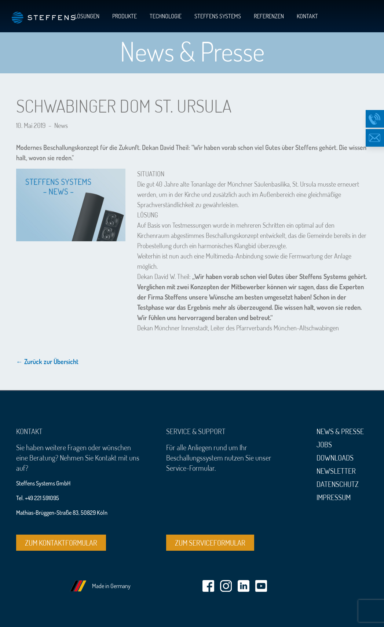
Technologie (166, 16)
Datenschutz (338, 484)
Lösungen (86, 16)
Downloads (335, 457)
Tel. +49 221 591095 (37, 498)
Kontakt (307, 16)
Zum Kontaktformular (61, 542)
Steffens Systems (217, 16)
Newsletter (336, 471)
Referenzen (269, 16)
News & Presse (340, 431)
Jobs (324, 444)
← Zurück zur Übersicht (47, 362)
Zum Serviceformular (210, 542)
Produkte (124, 16)
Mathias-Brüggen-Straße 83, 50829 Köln (61, 512)
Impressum (334, 497)
